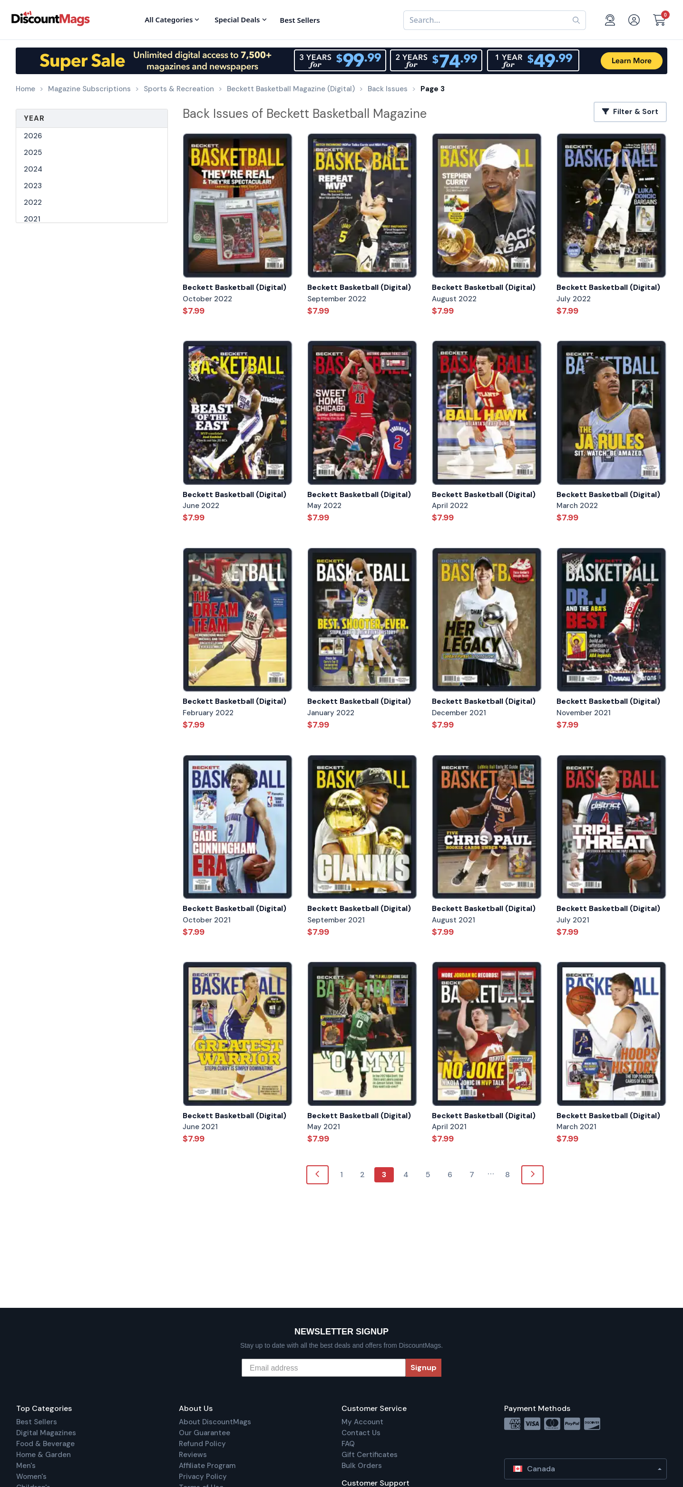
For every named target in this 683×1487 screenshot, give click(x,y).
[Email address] (324, 1368)
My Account (362, 1422)
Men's (26, 1465)
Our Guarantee (204, 1433)
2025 (33, 152)
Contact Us (361, 1433)
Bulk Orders (362, 1465)
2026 (33, 136)
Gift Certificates (370, 1454)
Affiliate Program (207, 1465)
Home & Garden (43, 1454)
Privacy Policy (203, 1476)
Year (34, 118)
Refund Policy (202, 1444)
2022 (33, 202)
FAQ (348, 1444)
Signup (423, 1367)
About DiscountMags (215, 1422)
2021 (32, 219)
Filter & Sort (630, 111)
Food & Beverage (45, 1444)
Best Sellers (36, 1422)
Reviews (193, 1454)
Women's (31, 1476)
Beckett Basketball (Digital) (234, 287)
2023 (33, 186)
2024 (33, 169)
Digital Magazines (46, 1433)
